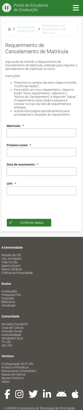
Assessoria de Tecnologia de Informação (47, 408)
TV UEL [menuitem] (6, 342)
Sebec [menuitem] (6, 381)
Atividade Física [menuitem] (12, 338)
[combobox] (41, 171)
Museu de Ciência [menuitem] (13, 374)
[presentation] (40, 207)
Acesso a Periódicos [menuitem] (15, 367)
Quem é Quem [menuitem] (11, 265)
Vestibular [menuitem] (8, 305)
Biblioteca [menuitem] (8, 302)
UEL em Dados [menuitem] (11, 258)
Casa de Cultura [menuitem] (12, 327)
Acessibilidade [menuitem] (11, 335)
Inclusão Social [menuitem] (12, 331)
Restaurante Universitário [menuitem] (19, 371)
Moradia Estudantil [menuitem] (15, 324)
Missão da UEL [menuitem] (12, 255)
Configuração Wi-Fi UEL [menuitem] (18, 364)
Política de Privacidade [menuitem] (17, 273)
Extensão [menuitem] (8, 298)
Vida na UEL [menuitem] (10, 262)
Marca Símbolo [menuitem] (12, 269)
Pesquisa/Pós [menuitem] (11, 295)
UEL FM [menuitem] (7, 345)
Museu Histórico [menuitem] (13, 378)
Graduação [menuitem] (9, 291)
